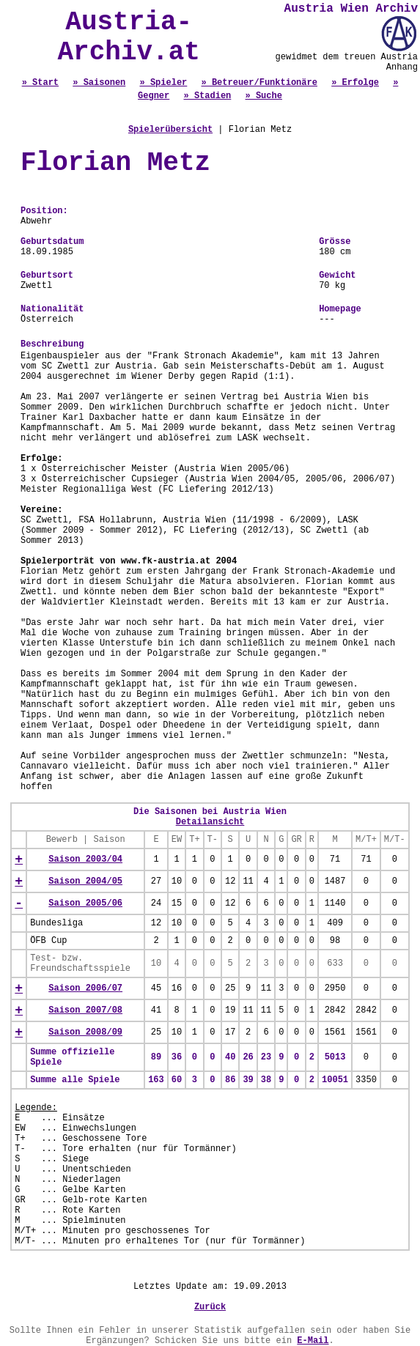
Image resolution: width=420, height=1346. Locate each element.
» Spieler (163, 83)
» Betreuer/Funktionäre (259, 83)
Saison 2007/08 (85, 1010)
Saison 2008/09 (85, 1032)
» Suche (264, 96)
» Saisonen (99, 83)
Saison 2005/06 (85, 903)
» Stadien (207, 96)
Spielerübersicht (170, 130)
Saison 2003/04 (85, 859)
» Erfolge (355, 83)
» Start (40, 83)
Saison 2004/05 (85, 881)
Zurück (210, 1307)
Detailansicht (210, 822)
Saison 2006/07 (85, 988)
